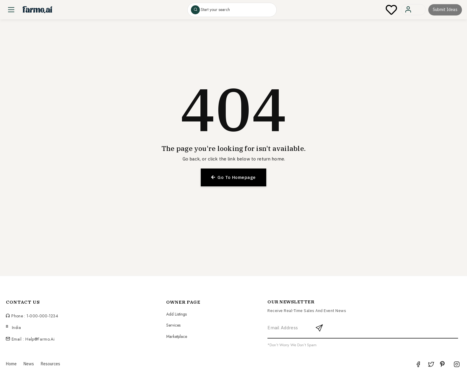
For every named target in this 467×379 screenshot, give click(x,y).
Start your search (215, 10)
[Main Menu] (11, 9)
